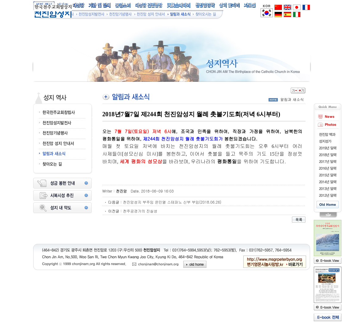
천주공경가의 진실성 (140, 210)
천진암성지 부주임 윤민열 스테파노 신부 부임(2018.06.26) (172, 202)
